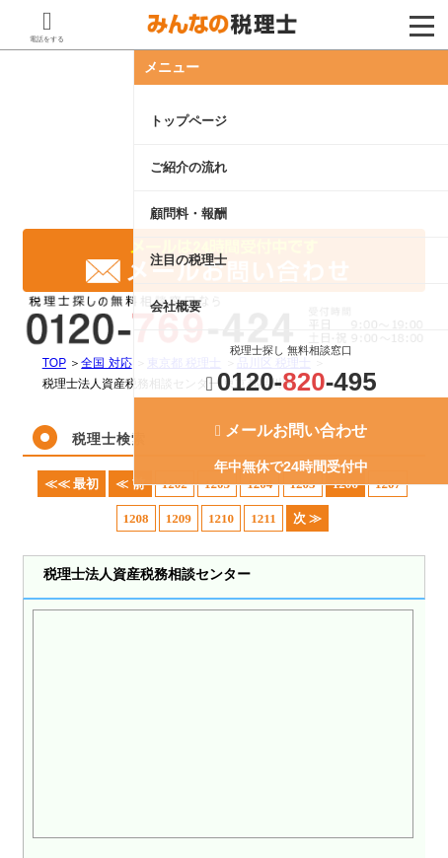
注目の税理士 (188, 259)
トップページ (188, 120)
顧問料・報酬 (188, 213)
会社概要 (175, 306)
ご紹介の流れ (188, 167)
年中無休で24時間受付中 (291, 447)
